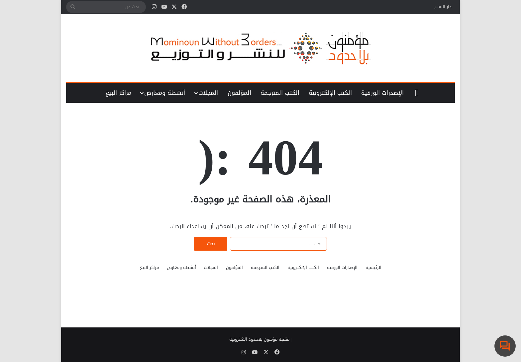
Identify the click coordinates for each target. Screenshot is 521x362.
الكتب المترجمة (279, 92)
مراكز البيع (118, 92)
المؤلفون (239, 92)
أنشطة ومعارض (164, 92)
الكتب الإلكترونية (330, 92)
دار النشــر (443, 6)
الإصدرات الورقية (382, 92)
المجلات (208, 92)
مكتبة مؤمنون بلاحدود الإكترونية (259, 339)
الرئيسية (373, 267)
